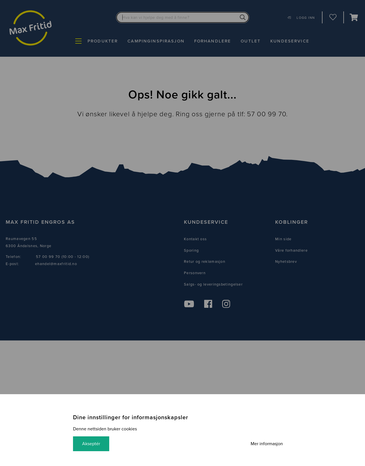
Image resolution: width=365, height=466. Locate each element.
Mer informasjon (267, 444)
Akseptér (91, 444)
